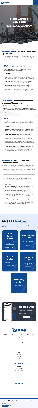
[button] (35, 2)
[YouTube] (19, 337)
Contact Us (19, 356)
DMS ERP (19, 366)
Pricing (19, 352)
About (19, 345)
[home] (6, 2)
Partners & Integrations (19, 377)
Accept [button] (5, 405)
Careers (19, 350)
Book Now (24, 316)
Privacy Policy (29, 401)
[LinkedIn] (17, 337)
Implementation (19, 348)
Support (19, 358)
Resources (19, 354)
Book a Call (19, 29)
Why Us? (19, 346)
